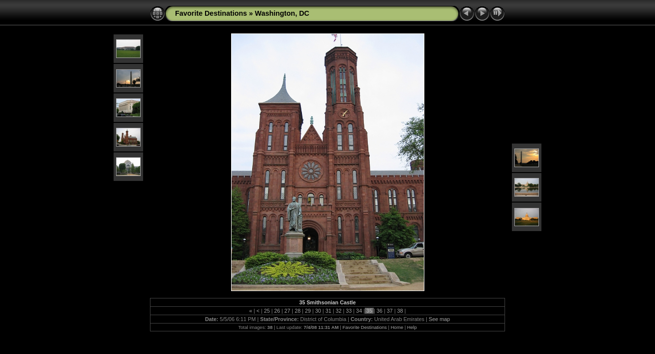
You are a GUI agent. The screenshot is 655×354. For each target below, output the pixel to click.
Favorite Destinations (211, 13)
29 (307, 311)
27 (287, 311)
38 (399, 311)
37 (390, 311)
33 (348, 311)
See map (439, 319)
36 (379, 311)
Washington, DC (282, 13)
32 (338, 311)
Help (412, 327)
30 (318, 311)
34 (359, 311)
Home (396, 327)
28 (297, 311)
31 (328, 311)
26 (277, 311)
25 (267, 311)
